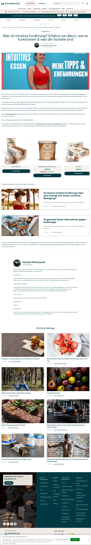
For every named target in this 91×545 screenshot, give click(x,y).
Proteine (55, 481)
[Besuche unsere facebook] (8, 523)
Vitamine (44, 8)
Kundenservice (44, 482)
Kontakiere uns (44, 486)
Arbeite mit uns (66, 510)
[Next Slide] (88, 157)
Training (8, 20)
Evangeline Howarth (59, 206)
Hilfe (41, 490)
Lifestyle (63, 20)
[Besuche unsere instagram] (4, 523)
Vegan (63, 8)
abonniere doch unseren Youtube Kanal (50, 124)
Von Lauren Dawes (15, 361)
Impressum (64, 506)
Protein (29, 8)
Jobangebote (65, 513)
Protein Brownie (16, 166)
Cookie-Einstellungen (9, 514)
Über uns (64, 482)
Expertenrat (70, 8)
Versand (42, 500)
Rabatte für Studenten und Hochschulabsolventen (82, 507)
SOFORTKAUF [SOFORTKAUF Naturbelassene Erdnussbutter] (47, 175)
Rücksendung (43, 493)
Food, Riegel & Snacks (54, 8)
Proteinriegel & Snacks (56, 495)
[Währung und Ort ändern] (18, 518)
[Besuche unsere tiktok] (11, 523)
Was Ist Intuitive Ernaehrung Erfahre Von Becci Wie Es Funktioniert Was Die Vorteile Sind (39, 27)
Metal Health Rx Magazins (20, 283)
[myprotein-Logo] (10, 3)
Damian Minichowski (33, 262)
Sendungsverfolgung (45, 497)
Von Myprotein (14, 395)
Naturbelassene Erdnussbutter (47, 166)
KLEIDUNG (42, 4)
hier (14, 543)
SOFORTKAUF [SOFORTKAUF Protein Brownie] (16, 171)
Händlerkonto (65, 503)
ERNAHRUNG (45, 31)
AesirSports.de (17, 275)
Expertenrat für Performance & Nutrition (66, 519)
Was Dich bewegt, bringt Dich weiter (81, 514)
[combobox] (66, 3)
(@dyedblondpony (11, 114)
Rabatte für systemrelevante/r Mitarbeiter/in (81, 495)
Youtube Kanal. (17, 308)
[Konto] (83, 4)
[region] (45, 539)
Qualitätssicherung (67, 486)
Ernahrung (14, 27)
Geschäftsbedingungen (68, 499)
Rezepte (50, 20)
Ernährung (37, 20)
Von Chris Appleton (60, 430)
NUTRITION (30, 4)
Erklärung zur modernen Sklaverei (68, 491)
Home (4, 27)
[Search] (54, 3)
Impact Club (79, 501)
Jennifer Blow (57, 232)
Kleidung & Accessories (56, 486)
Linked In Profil (17, 294)
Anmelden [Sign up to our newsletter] (9, 483)
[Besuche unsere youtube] (15, 523)
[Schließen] (88, 539)
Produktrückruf (44, 504)
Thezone (9, 27)
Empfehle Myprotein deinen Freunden (82, 483)
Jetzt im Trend (22, 8)
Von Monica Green (60, 363)
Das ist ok (75, 539)
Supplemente (36, 8)
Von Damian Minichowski (48, 45)
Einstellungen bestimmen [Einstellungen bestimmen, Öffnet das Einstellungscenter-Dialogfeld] (62, 539)
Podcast (76, 20)
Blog (54, 490)
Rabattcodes (79, 489)
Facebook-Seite (17, 301)
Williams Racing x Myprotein (80, 520)
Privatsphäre (65, 496)
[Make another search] (45, 24)
